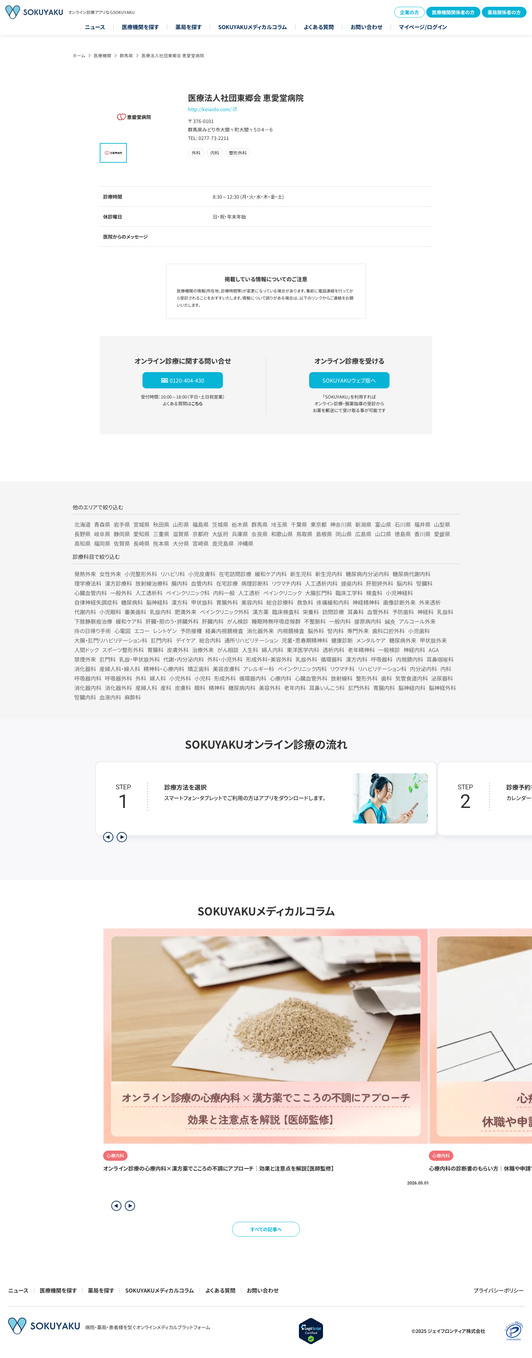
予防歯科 (403, 612)
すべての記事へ (266, 1229)
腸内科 (179, 583)
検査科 (374, 593)
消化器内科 (87, 688)
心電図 (122, 631)
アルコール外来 (417, 621)
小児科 (202, 678)
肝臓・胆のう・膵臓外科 (172, 621)
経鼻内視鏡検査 (224, 631)
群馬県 (126, 55)
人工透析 (249, 593)
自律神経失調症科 (96, 602)
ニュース (95, 26)
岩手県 (122, 524)
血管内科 (202, 583)
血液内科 (110, 697)
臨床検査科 (285, 612)
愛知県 (141, 534)
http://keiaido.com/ (209, 109)
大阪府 (220, 534)
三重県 (161, 534)
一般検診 (389, 650)
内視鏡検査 (290, 631)
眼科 (199, 688)
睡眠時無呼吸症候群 (276, 621)
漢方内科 (356, 659)
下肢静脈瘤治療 (93, 621)
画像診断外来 (399, 602)
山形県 (181, 524)
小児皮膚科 (201, 574)
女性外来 (110, 574)
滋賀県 (181, 534)
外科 (140, 678)
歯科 (386, 678)
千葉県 (299, 524)
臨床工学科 (349, 593)
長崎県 (141, 543)
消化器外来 (260, 631)
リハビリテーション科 (382, 669)
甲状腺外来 (433, 640)
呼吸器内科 (87, 678)
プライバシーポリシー (499, 1290)
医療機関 (102, 55)
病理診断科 (254, 583)
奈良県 (259, 534)
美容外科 (270, 688)
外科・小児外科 (225, 659)
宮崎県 (200, 543)
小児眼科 (110, 612)
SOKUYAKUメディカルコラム (252, 26)
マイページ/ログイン (423, 26)
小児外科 (180, 678)
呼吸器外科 (118, 678)
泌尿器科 (442, 678)
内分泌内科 (423, 669)
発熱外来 (85, 574)
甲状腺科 (202, 602)
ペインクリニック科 (188, 593)
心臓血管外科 (311, 678)
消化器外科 (118, 688)
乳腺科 (445, 612)
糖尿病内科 (241, 688)
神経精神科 (366, 602)
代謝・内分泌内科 (183, 659)
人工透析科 (149, 593)
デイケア (186, 640)
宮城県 (141, 524)
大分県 (181, 543)
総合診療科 (279, 602)
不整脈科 (315, 621)
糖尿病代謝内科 (412, 574)
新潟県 (363, 524)
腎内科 (335, 631)
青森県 (102, 524)
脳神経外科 (442, 688)
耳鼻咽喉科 (440, 659)
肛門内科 (161, 640)
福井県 (422, 524)
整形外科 (367, 678)
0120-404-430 (187, 380)
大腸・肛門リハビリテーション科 (110, 640)
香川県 (422, 534)
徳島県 (403, 534)
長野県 (82, 534)
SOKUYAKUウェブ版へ (349, 380)
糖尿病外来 (402, 640)
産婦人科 (146, 688)
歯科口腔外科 (388, 631)
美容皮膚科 (226, 669)
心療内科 (280, 678)
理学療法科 (87, 583)
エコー (142, 631)
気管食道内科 (411, 678)
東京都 (318, 524)
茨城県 (220, 524)
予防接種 (191, 631)
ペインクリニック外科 (224, 612)
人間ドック (86, 650)
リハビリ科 (172, 574)
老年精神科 (361, 650)
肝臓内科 (213, 621)
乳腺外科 (306, 659)
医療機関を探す (140, 26)
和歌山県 (282, 534)
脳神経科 (157, 602)
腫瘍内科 (352, 583)
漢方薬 (260, 612)
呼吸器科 (382, 659)
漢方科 (179, 602)
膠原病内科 (367, 621)
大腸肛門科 (318, 593)
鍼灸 (390, 621)
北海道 (82, 524)
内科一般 (224, 593)
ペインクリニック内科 (302, 669)
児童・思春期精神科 (305, 640)
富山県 (383, 524)
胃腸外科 (227, 602)
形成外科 (225, 678)
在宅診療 (227, 583)
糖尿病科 (132, 602)
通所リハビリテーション (251, 640)
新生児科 (301, 574)
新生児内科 (328, 574)
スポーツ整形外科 (123, 650)
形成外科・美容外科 (269, 659)
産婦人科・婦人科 (119, 669)
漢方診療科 (118, 583)
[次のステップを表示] (122, 837)
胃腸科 (155, 650)
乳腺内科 (160, 612)
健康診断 (342, 640)
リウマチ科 (342, 669)
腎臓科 (424, 583)
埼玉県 (279, 524)
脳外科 (316, 631)
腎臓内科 (85, 697)
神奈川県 (341, 524)
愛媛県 (442, 534)
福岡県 (102, 543)
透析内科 (333, 650)
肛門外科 (359, 688)
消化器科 (85, 669)
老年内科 (295, 688)
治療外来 (203, 650)
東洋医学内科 (303, 650)
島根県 (324, 534)
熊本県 (161, 543)
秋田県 (161, 524)
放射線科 (342, 678)
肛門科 (107, 659)
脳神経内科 (411, 688)
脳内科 (405, 583)
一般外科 (121, 593)
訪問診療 (333, 612)
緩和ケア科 (129, 621)
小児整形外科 (141, 574)
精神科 (217, 688)
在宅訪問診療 (235, 574)
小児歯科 (419, 631)
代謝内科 (85, 612)
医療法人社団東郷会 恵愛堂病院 (172, 55)
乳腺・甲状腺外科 (139, 659)
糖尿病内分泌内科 (367, 574)
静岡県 (122, 534)
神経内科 (414, 650)
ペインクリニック (282, 593)
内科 (445, 669)
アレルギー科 (258, 669)
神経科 (425, 612)
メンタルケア (371, 640)
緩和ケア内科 (271, 574)
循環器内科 (252, 678)
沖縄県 (245, 543)
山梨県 (442, 524)
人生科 (250, 650)
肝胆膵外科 (379, 583)
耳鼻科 (355, 612)
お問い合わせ (366, 26)
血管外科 (378, 612)
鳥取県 (304, 534)
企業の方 (409, 12)
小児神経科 (399, 593)
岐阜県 (102, 534)
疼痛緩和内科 (333, 602)
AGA (434, 650)
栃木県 (240, 524)
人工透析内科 (321, 583)
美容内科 (252, 602)
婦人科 (158, 678)
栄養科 (311, 612)
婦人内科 (272, 650)
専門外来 (358, 631)
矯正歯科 (198, 669)
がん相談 (228, 650)
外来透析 (430, 602)
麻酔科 (133, 697)
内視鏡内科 (409, 659)
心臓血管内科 (90, 593)
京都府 (200, 534)
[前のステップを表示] (108, 837)
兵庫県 (240, 534)
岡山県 (344, 534)
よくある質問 (319, 26)
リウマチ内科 (287, 583)
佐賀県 (122, 543)
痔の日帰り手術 (92, 631)
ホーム (79, 55)
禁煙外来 (85, 659)
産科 (165, 688)
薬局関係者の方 (504, 12)
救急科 (305, 602)
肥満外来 (185, 612)
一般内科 (340, 621)
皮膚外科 (178, 650)
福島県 (200, 524)
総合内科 (210, 640)
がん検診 (237, 621)
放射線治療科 (151, 583)
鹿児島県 (223, 543)
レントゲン (165, 631)
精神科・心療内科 (164, 669)
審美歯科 (135, 612)
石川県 (403, 524)
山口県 (383, 534)
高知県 (82, 543)
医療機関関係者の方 (453, 12)
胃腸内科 (384, 688)
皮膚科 (183, 688)
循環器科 (331, 659)
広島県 (363, 534)
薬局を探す (188, 26)
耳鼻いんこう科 (327, 688)
